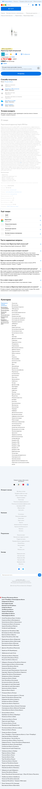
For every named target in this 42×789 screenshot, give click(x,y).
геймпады (14, 325)
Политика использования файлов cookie (21, 503)
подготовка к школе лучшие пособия (20, 462)
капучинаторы (15, 407)
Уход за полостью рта (6, 15)
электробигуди (15, 366)
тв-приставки (15, 453)
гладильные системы (16, 342)
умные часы (14, 303)
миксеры (14, 392)
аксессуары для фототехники (19, 312)
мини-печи (14, 377)
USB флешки (15, 323)
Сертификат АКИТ (21, 506)
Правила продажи (21, 497)
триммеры (14, 362)
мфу (13, 334)
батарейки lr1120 (15, 449)
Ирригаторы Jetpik (28, 15)
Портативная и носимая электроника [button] (4, 304)
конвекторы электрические (18, 427)
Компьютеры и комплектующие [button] (5, 308)
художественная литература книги (20, 460)
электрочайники (16, 379)
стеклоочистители (16, 360)
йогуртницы (15, 395)
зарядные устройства (17, 434)
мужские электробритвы (18, 370)
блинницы (14, 401)
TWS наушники (15, 308)
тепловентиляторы (16, 425)
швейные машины (16, 349)
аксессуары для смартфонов (18, 318)
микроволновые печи (17, 397)
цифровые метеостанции (18, 416)
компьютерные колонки (17, 332)
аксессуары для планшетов (18, 320)
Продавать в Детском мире (21, 493)
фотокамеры (15, 310)
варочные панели (16, 394)
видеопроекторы (16, 451)
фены (13, 364)
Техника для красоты (31, 13)
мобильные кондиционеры (18, 421)
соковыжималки (15, 373)
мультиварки (15, 386)
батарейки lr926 (15, 442)
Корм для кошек (21, 555)
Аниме (13, 464)
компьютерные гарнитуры (18, 329)
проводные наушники (17, 321)
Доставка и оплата (21, 491)
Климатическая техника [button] (4, 317)
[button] (11, 9)
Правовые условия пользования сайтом (21, 581)
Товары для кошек (21, 553)
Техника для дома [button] (5, 310)
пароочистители (16, 351)
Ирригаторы (18, 15)
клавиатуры (14, 340)
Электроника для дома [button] (5, 323)
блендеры (14, 399)
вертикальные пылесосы (17, 347)
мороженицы (15, 371)
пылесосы (14, 357)
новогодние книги (16, 457)
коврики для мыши (16, 327)
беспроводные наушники (18, 307)
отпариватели (15, 344)
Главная (3, 13)
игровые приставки (16, 316)
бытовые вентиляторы (17, 414)
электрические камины (17, 412)
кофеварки (14, 410)
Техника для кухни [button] (5, 315)
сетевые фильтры (16, 438)
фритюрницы (15, 405)
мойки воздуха (15, 420)
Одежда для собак (21, 562)
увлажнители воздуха (17, 418)
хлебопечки (15, 381)
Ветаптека (21, 564)
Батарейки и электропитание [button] (4, 320)
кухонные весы (15, 375)
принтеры (14, 336)
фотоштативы (15, 305)
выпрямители (15, 368)
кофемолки (14, 390)
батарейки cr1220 (16, 445)
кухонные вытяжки (16, 403)
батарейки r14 (15, 447)
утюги (13, 355)
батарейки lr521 (15, 440)
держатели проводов (17, 338)
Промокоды (21, 499)
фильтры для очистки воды (18, 429)
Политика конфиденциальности (21, 501)
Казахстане (23, 585)
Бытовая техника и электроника (14, 13)
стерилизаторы (15, 345)
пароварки (14, 408)
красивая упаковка (16, 458)
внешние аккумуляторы (17, 436)
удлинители (14, 433)
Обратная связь (21, 508)
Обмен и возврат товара (21, 495)
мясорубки (14, 388)
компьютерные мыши (17, 331)
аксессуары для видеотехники (19, 455)
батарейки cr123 (15, 444)
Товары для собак (21, 557)
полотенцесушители (17, 423)
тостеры (14, 382)
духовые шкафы (15, 384)
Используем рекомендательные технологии (21, 582)
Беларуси (29, 585)
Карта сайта (21, 510)
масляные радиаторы (17, 431)
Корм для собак (21, 559)
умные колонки (15, 314)
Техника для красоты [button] (3, 312)
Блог (21, 547)
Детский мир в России (15, 585)
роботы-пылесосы (16, 353)
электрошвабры (15, 358)
